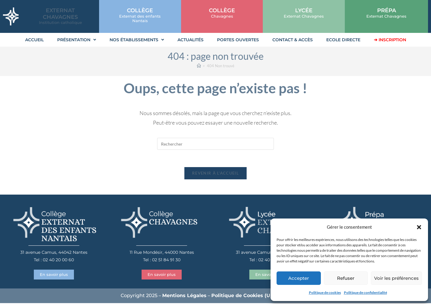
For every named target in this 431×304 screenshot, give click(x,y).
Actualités (190, 39)
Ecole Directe (343, 39)
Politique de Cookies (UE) (243, 296)
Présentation (76, 40)
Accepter (298, 278)
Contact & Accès (292, 39)
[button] (419, 227)
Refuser (345, 278)
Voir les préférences (396, 278)
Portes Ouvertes (238, 39)
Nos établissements (137, 40)
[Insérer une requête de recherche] (215, 144)
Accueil (34, 39)
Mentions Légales (184, 296)
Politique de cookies (325, 292)
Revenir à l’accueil (215, 174)
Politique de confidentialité (365, 292)
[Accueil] (199, 65)
